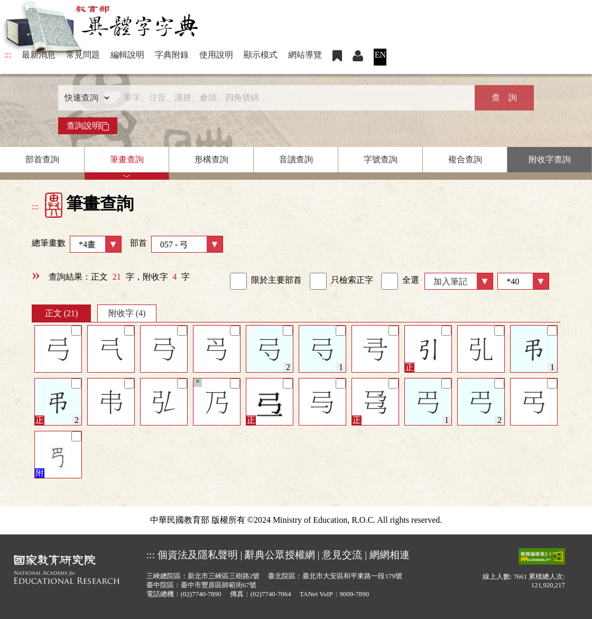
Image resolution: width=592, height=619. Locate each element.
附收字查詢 (550, 159)
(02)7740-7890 (201, 594)
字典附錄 (172, 54)
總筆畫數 (77, 244)
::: (7, 54)
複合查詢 (465, 159)
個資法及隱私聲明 (198, 554)
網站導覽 (305, 54)
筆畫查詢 (127, 159)
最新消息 (39, 54)
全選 (400, 281)
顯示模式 (261, 54)
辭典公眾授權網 (280, 554)
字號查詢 (380, 159)
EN (380, 54)
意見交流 (342, 554)
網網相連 (389, 554)
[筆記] (76, 331)
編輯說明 (127, 54)
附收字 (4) (127, 313)
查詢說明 (88, 126)
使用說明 (216, 54)
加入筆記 (450, 281)
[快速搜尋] (292, 97)
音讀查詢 (296, 159)
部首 (176, 244)
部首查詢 (42, 159)
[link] (238, 281)
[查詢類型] (84, 97)
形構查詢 (211, 159)
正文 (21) (61, 313)
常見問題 (83, 54)
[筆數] (523, 281)
